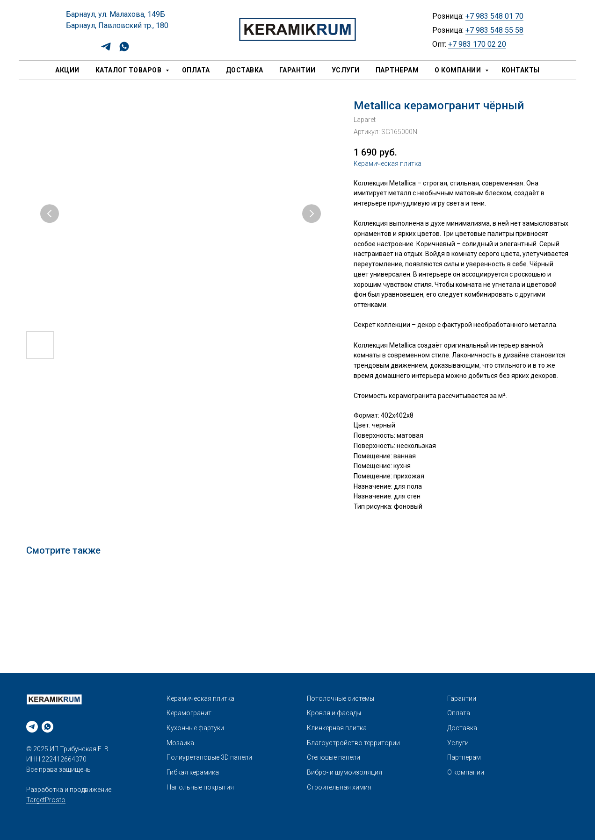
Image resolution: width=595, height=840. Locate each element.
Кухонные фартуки (195, 728)
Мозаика (180, 743)
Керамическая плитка (387, 163)
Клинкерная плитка (337, 728)
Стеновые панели (333, 757)
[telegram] (106, 50)
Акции (67, 70)
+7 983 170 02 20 (477, 44)
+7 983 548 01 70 (494, 16)
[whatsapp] (124, 50)
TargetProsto (45, 800)
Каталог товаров (129, 70)
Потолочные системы (340, 698)
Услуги (346, 70)
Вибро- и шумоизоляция (344, 772)
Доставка (244, 70)
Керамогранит (189, 713)
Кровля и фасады (334, 713)
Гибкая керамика (193, 772)
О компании (459, 70)
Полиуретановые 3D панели (209, 757)
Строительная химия (339, 787)
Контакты (520, 70)
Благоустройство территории (353, 743)
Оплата (196, 70)
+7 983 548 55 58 (494, 30)
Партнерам (397, 70)
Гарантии (297, 70)
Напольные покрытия (200, 787)
